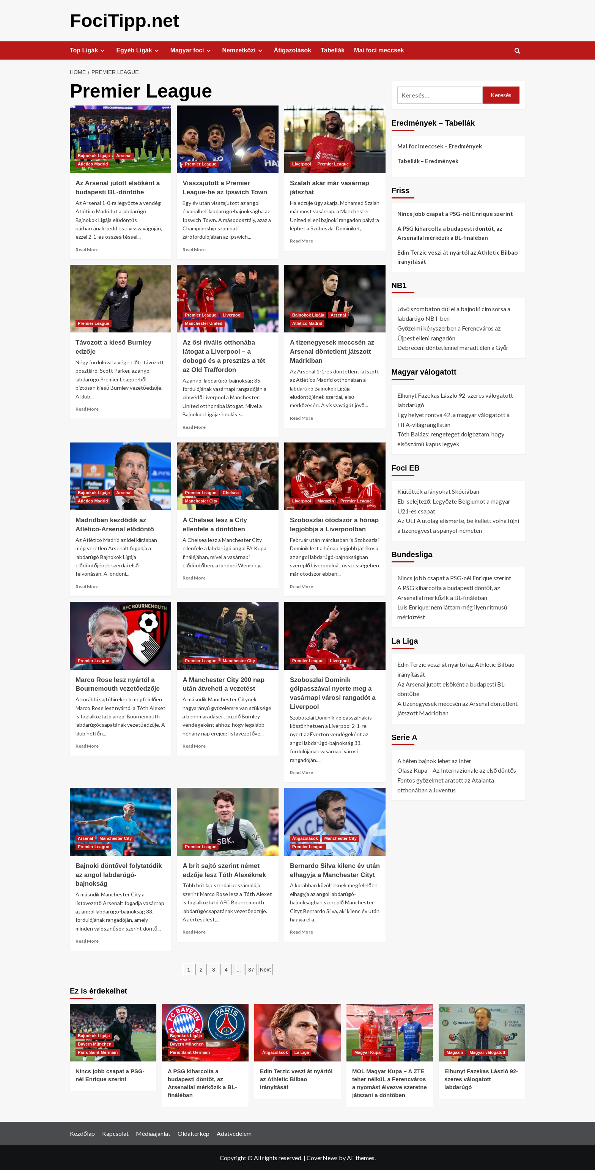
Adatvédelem (234, 1133)
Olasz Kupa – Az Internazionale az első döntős (456, 769)
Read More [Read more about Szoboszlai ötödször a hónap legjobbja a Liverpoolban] (301, 586)
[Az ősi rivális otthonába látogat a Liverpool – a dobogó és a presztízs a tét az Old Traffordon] (227, 298)
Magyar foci (191, 50)
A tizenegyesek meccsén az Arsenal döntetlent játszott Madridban (332, 351)
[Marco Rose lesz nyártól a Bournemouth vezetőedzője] (120, 635)
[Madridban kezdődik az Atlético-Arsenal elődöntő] (120, 476)
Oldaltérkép (193, 1133)
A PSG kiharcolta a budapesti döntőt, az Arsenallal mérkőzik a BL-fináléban (449, 233)
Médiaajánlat (153, 1133)
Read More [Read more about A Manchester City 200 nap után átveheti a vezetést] (194, 745)
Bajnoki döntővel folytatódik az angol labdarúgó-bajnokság (119, 874)
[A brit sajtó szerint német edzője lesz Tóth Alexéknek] (227, 821)
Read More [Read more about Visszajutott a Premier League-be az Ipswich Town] (194, 249)
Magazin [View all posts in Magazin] (325, 500)
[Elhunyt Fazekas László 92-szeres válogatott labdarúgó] (482, 1032)
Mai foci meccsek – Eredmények (439, 145)
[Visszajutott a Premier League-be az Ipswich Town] (227, 139)
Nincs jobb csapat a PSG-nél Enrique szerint (455, 213)
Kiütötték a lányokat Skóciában (438, 490)
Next (265, 969)
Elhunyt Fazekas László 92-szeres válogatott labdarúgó (481, 1079)
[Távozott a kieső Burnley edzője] (120, 298)
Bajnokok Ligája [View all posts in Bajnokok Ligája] (94, 155)
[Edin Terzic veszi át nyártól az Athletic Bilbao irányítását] (297, 1032)
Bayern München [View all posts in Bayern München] (95, 1043)
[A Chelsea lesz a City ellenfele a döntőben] (227, 476)
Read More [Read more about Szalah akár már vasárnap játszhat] (301, 240)
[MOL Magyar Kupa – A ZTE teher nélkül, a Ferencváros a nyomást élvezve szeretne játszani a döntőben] (389, 1032)
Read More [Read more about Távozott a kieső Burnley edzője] (87, 408)
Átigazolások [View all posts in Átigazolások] (305, 838)
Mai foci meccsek (379, 50)
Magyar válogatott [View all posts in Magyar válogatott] (487, 1052)
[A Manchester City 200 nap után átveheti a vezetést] (227, 635)
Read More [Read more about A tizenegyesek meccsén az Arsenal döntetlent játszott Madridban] (301, 417)
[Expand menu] (102, 50)
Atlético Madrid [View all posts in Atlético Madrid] (93, 163)
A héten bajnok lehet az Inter (434, 760)
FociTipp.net (124, 20)
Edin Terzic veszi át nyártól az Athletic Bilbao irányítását (457, 257)
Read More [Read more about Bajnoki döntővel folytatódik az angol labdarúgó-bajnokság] (87, 940)
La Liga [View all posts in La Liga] (301, 1052)
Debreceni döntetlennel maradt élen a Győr (453, 347)
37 (251, 969)
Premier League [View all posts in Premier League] (200, 163)
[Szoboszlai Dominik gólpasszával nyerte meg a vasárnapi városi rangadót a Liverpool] (335, 635)
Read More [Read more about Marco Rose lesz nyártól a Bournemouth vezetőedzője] (87, 745)
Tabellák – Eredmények (427, 160)
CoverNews (322, 1157)
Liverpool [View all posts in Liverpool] (301, 163)
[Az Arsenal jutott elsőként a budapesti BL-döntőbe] (120, 139)
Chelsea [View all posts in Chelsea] (231, 492)
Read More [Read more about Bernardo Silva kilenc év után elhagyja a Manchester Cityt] (301, 931)
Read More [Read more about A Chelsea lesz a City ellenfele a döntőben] (194, 577)
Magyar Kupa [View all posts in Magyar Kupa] (367, 1052)
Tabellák (333, 50)
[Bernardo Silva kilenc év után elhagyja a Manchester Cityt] (335, 821)
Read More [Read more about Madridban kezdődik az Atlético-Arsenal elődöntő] (87, 586)
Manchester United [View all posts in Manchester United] (203, 323)
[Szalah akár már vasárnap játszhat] (335, 139)
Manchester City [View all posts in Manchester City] (201, 500)
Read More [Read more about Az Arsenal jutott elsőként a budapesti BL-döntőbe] (87, 249)
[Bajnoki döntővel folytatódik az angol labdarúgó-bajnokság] (120, 821)
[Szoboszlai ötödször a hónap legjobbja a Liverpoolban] (335, 476)
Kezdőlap (82, 1133)
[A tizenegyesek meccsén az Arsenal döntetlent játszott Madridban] (335, 298)
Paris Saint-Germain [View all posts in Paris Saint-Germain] (98, 1052)
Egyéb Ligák (138, 50)
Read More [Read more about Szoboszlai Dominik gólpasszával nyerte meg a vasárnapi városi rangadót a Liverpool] (301, 772)
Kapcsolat (115, 1133)
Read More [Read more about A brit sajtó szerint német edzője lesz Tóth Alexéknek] (194, 931)
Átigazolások (293, 50)
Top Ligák (88, 50)
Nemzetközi (243, 50)
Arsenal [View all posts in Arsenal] (123, 155)
